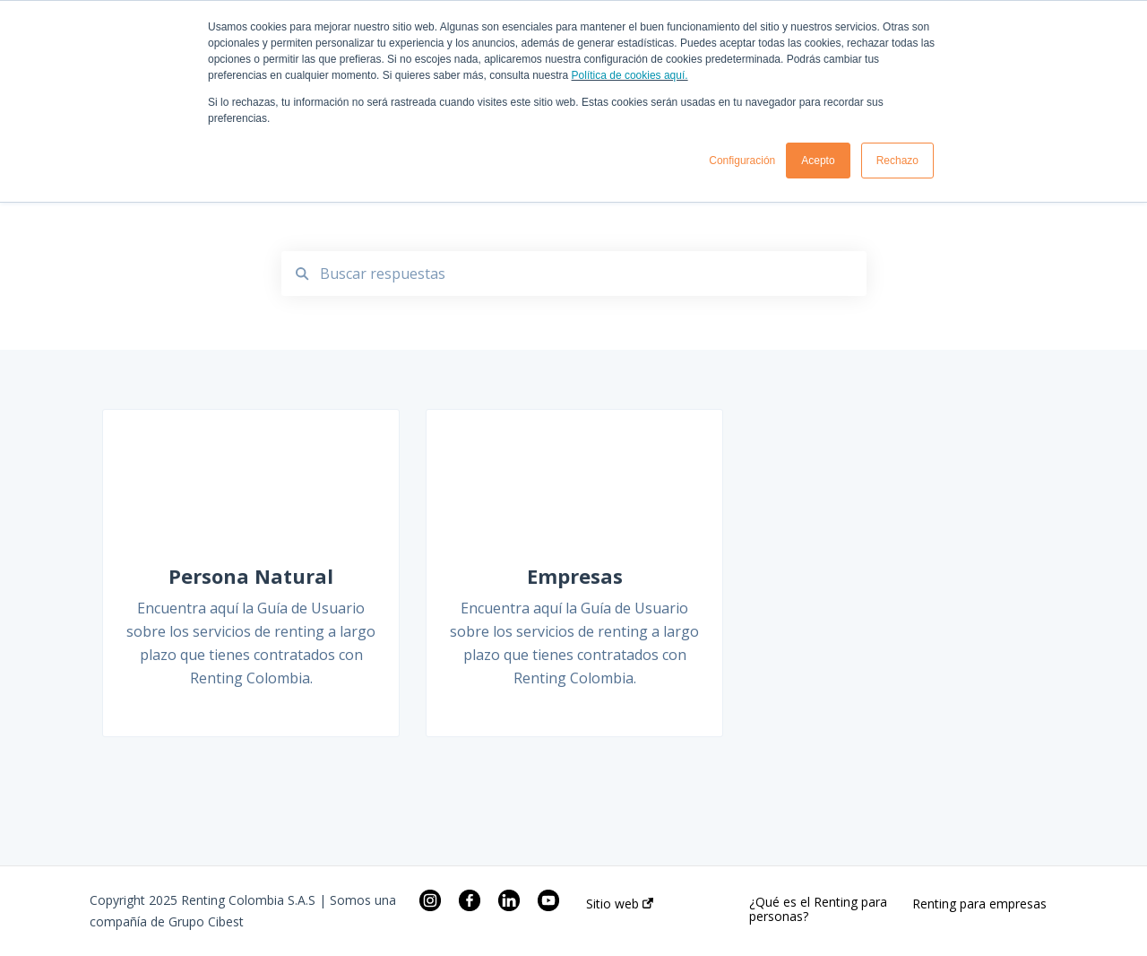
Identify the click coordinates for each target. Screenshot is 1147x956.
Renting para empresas (979, 904)
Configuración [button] (742, 160)
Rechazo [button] (897, 160)
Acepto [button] (817, 160)
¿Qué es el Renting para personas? (818, 909)
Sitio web (619, 904)
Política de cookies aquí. (630, 75)
